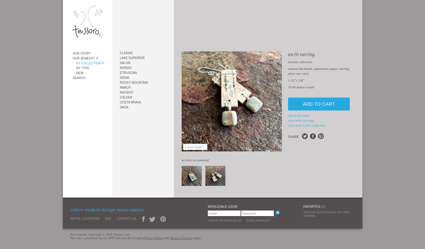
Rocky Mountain (134, 82)
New (80, 73)
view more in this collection (306, 125)
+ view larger (193, 147)
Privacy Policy (153, 238)
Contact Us (126, 218)
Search (79, 78)
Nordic (126, 68)
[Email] (224, 213)
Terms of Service (181, 238)
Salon (125, 63)
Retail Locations (85, 218)
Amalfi (125, 87)
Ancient (127, 92)
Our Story (82, 53)
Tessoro (87, 23)
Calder (126, 97)
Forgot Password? (258, 220)
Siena (124, 77)
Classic (126, 53)
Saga (124, 107)
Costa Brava (130, 102)
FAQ (108, 218)
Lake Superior (132, 58)
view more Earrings (301, 120)
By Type (82, 68)
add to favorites (298, 115)
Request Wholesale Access (225, 220)
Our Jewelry (84, 58)
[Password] (257, 213)
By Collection (88, 63)
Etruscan (128, 72)
